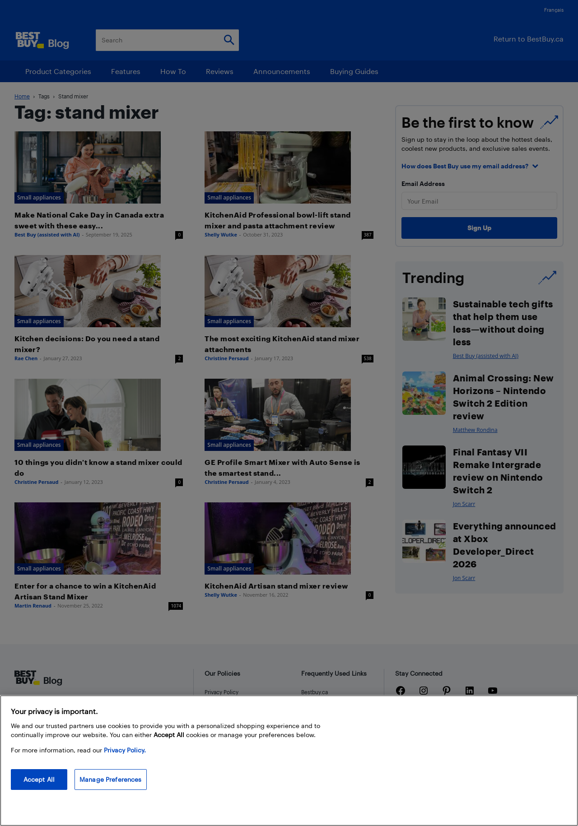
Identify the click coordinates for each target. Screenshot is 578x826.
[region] (289, 760)
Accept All (39, 779)
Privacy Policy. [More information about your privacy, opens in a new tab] (125, 750)
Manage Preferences (110, 779)
